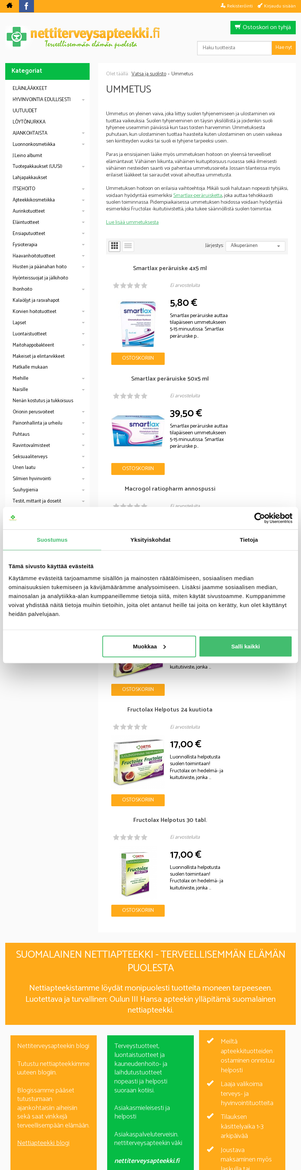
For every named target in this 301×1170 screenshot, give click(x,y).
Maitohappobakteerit (33, 345)
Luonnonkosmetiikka (34, 144)
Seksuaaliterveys (30, 457)
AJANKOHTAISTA (30, 133)
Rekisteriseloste (149, 1112)
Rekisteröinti (240, 6)
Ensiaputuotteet (29, 234)
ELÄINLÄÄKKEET (30, 89)
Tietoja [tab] (249, 539)
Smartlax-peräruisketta (197, 195)
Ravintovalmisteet (31, 446)
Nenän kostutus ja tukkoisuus (43, 401)
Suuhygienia (25, 490)
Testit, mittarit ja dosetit (37, 501)
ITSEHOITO (24, 189)
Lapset (19, 323)
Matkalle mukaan (30, 367)
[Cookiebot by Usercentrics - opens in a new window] (259, 518)
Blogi (111, 1112)
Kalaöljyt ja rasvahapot (36, 300)
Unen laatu (24, 468)
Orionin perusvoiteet (33, 412)
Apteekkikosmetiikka (34, 200)
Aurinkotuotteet (29, 211)
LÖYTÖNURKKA (29, 122)
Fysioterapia (25, 245)
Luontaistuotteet (30, 334)
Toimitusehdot (198, 1112)
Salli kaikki (245, 646)
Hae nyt (284, 47)
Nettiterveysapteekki (67, 1112)
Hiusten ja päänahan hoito (39, 267)
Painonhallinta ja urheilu (37, 423)
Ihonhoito (22, 289)
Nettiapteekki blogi (43, 805)
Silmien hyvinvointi (32, 479)
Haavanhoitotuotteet (34, 256)
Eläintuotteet (26, 222)
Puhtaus (21, 434)
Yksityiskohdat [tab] (150, 539)
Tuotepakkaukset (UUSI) (37, 167)
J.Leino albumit (27, 156)
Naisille (20, 390)
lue (191, 1064)
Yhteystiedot (244, 1112)
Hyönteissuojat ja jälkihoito (40, 278)
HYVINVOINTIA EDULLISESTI (42, 100)
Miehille (20, 378)
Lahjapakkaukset (30, 178)
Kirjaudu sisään (280, 6)
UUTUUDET (25, 111)
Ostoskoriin (130, 340)
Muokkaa (149, 646)
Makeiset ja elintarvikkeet (39, 356)
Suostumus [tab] (52, 539)
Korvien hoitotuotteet (34, 312)
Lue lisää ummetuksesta (132, 222)
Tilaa (194, 1052)
